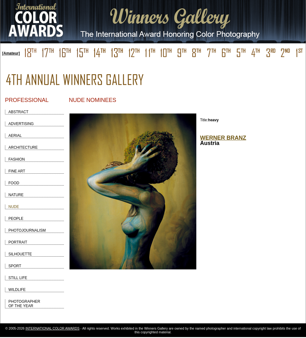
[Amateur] (11, 53)
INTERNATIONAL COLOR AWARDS (52, 328)
